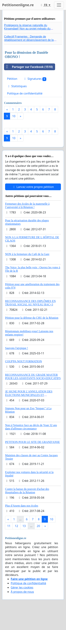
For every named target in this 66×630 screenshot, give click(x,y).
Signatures (34, 79)
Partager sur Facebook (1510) (28, 67)
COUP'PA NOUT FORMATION (23, 361)
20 (38, 526)
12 (16, 526)
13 (24, 526)
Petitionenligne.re (18, 4)
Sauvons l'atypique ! (16, 348)
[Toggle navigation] (59, 5)
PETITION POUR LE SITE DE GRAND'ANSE (32, 442)
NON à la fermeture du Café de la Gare (27, 254)
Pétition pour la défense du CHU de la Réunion (31, 317)
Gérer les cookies (22, 587)
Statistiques (17, 86)
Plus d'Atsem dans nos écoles (21, 505)
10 (13, 116)
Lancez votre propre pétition (33, 187)
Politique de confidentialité (24, 93)
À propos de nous (22, 592)
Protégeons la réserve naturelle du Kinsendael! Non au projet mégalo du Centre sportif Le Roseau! (27, 29)
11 (8, 526)
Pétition (12, 79)
